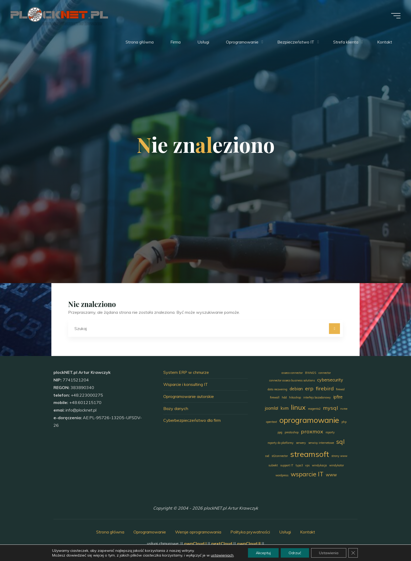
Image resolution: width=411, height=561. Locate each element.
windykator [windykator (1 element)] (336, 465)
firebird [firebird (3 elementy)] (325, 388)
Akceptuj (263, 553)
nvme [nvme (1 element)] (343, 409)
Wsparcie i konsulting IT (185, 384)
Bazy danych (175, 408)
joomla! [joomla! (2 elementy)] (271, 408)
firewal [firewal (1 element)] (340, 389)
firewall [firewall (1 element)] (274, 397)
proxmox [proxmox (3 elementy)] (312, 431)
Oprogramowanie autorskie (188, 396)
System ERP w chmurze (186, 372)
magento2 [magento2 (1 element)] (314, 409)
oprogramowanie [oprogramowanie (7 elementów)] (309, 420)
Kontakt (307, 532)
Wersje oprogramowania (198, 532)
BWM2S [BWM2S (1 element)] (310, 373)
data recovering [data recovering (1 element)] (277, 389)
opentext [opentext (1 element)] (271, 422)
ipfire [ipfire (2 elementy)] (338, 397)
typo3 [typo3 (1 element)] (299, 465)
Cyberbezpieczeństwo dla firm (192, 420)
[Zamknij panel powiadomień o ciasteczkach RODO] (353, 553)
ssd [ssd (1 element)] (267, 456)
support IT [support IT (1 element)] (286, 465)
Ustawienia (328, 553)
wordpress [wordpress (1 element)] (281, 475)
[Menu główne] (396, 15)
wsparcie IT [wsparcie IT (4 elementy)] (307, 474)
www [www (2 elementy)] (331, 474)
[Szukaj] (334, 328)
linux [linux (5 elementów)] (298, 407)
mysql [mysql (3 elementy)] (330, 407)
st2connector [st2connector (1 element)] (280, 456)
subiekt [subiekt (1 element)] (273, 465)
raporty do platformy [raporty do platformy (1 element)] (281, 443)
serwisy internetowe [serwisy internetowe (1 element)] (321, 443)
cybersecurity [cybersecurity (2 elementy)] (330, 379)
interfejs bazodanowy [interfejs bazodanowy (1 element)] (317, 397)
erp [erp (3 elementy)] (309, 388)
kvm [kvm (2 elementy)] (284, 408)
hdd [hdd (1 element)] (284, 397)
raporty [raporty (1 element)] (330, 432)
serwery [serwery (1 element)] (301, 443)
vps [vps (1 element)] (307, 465)
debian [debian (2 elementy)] (296, 388)
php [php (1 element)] (344, 422)
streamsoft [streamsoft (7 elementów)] (309, 454)
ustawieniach (222, 555)
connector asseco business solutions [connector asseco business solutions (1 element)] (292, 380)
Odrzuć (295, 553)
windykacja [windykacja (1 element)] (319, 465)
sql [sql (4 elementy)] (340, 441)
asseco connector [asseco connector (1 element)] (292, 373)
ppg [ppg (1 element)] (280, 432)
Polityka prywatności (250, 532)
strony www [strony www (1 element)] (339, 456)
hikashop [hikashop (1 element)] (295, 397)
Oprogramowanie (149, 532)
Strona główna (110, 532)
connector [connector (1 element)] (324, 373)
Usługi (285, 532)
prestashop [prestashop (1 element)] (292, 432)
